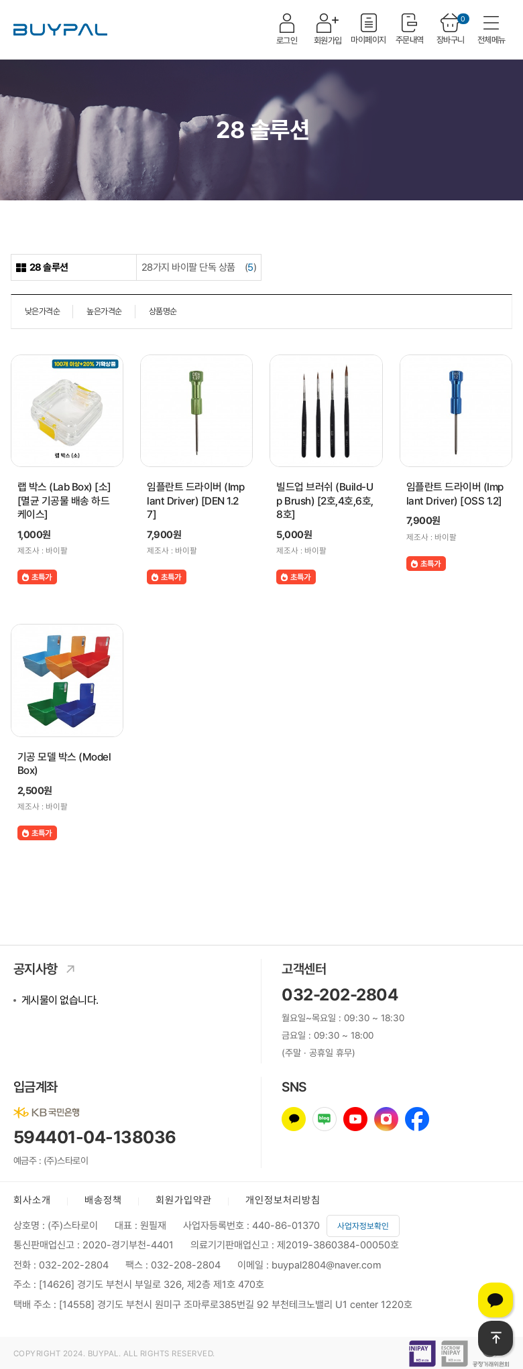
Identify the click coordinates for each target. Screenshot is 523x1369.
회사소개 (32, 1200)
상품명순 (163, 311)
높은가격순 (104, 311)
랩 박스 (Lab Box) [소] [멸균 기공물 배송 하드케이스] (64, 500)
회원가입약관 (184, 1200)
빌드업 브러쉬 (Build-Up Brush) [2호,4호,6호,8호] (324, 500)
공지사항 (47, 969)
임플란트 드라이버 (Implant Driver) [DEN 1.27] (195, 500)
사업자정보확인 (363, 1226)
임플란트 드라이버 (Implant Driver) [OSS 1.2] (455, 493)
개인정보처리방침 (283, 1200)
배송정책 (103, 1200)
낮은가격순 (42, 311)
